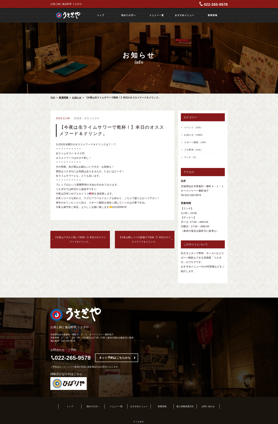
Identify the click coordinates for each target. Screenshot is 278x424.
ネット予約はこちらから (115, 357)
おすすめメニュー (184, 15)
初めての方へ (128, 15)
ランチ (191, 157)
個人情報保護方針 (185, 406)
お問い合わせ (208, 406)
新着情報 (213, 15)
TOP (52, 97)
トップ (100, 15)
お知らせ (76, 97)
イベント (193, 127)
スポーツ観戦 (196, 142)
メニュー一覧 (156, 15)
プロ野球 (193, 149)
